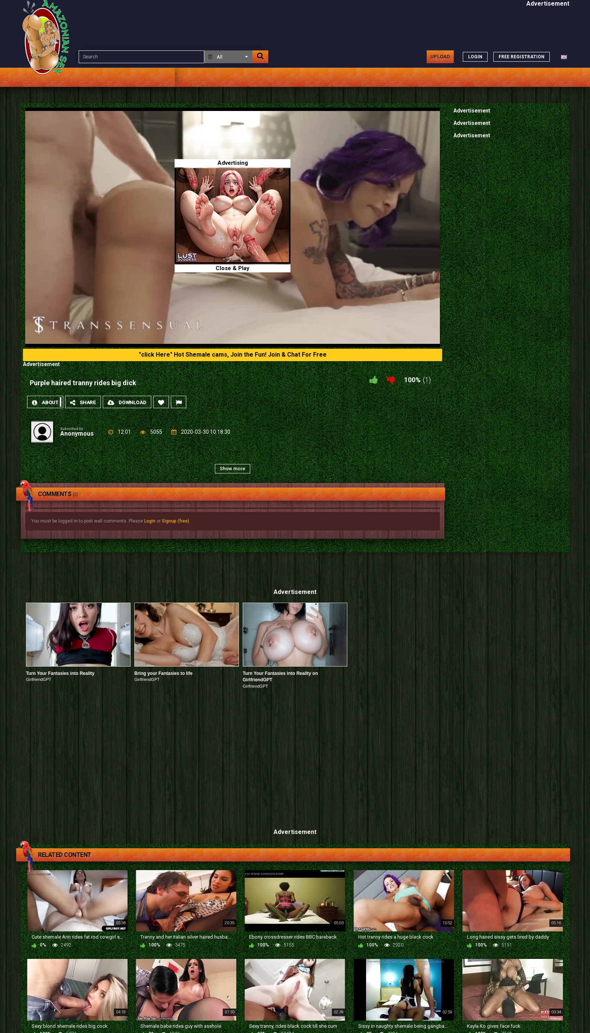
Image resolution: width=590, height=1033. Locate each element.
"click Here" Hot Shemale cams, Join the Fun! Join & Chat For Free (233, 354)
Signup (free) (175, 521)
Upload (440, 56)
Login (149, 521)
